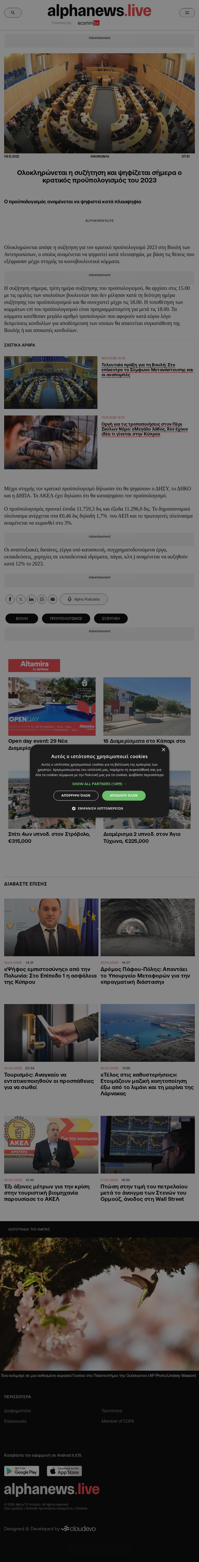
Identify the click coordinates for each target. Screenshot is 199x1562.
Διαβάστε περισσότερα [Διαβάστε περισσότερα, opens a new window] (146, 775)
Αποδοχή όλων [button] (124, 795)
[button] (99, 784)
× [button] (163, 750)
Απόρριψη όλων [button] (75, 795)
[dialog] (99, 781)
